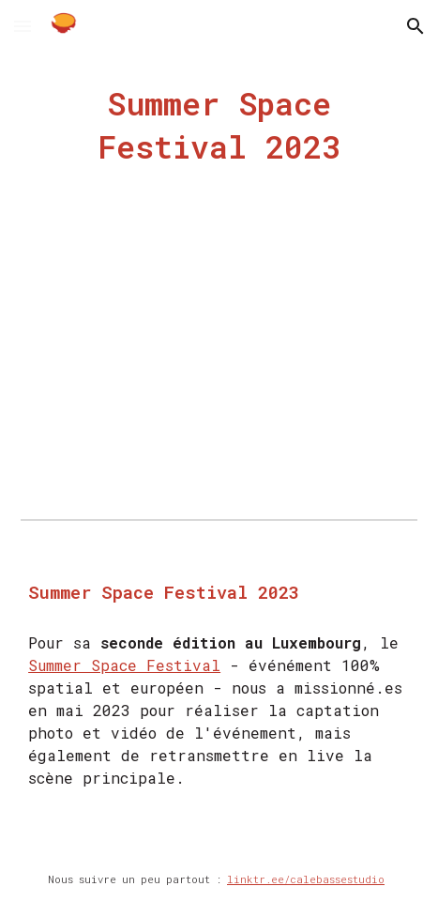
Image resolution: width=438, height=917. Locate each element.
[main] (219, 125)
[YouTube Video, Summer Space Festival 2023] (219, 370)
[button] (22, 26)
